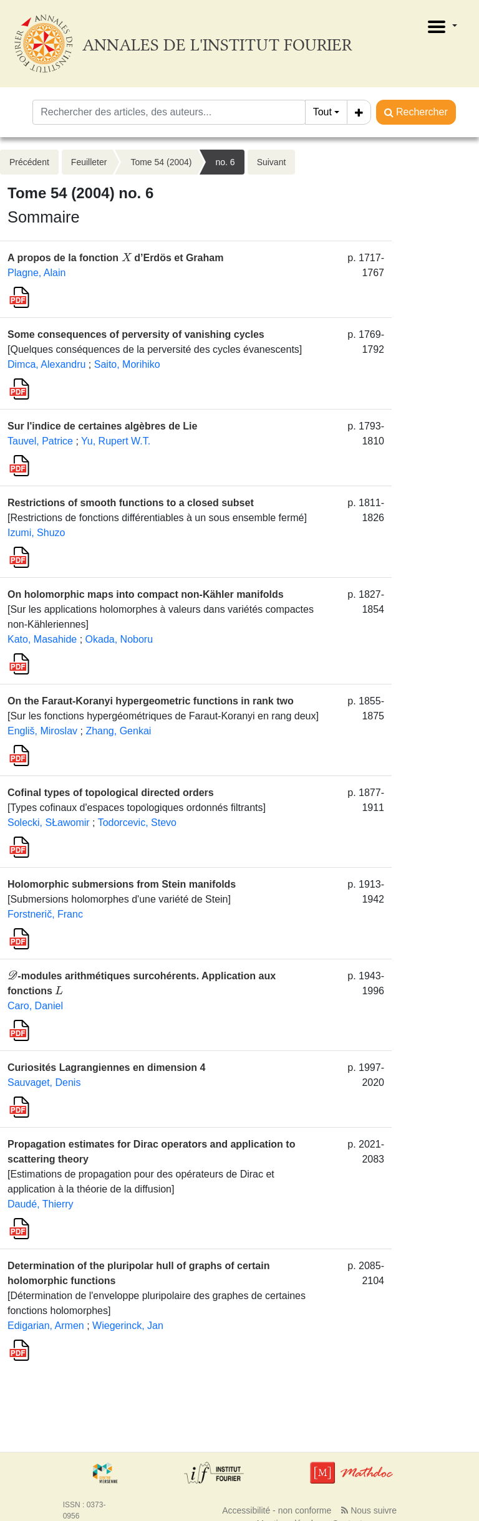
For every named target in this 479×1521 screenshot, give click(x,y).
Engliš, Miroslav (42, 731)
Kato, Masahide (42, 639)
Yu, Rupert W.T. (115, 441)
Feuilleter (89, 162)
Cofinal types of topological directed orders (110, 792)
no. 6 (225, 162)
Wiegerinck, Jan (127, 1325)
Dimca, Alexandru (46, 364)
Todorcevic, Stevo (137, 822)
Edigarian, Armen (45, 1325)
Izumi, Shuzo (36, 532)
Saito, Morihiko (127, 364)
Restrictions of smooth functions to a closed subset (130, 502)
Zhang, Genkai (118, 731)
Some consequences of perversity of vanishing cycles (135, 334)
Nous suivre (369, 1510)
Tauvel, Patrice (40, 441)
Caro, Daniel (35, 1005)
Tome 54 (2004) (160, 162)
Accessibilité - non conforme (276, 1510)
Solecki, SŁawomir (48, 822)
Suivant (271, 162)
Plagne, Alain (36, 272)
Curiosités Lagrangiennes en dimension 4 (106, 1067)
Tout (322, 112)
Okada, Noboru (119, 639)
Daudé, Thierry (40, 1204)
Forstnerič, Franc (45, 914)
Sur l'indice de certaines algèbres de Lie (102, 426)
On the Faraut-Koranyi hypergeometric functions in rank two (150, 701)
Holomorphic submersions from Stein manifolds (121, 884)
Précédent (29, 162)
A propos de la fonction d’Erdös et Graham (115, 257)
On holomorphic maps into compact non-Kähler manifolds (145, 594)
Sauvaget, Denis (43, 1082)
